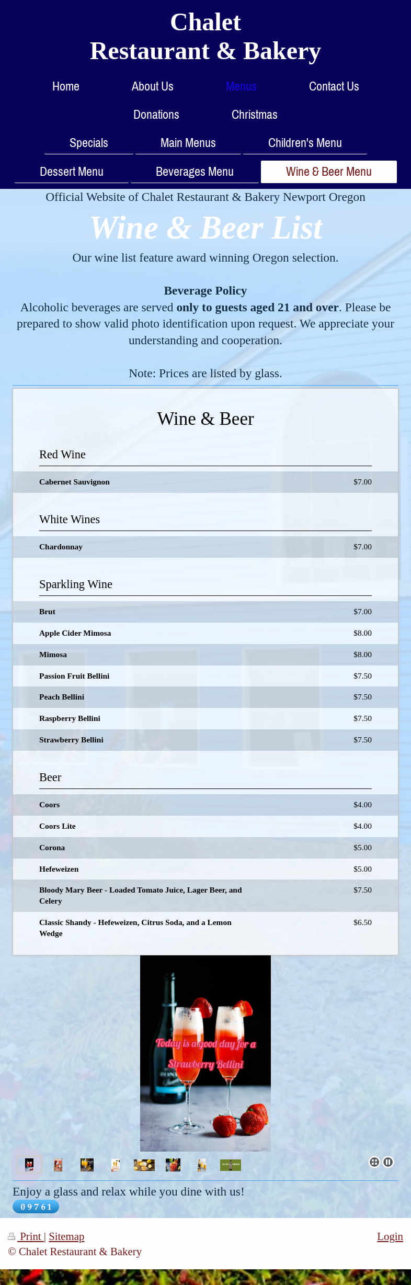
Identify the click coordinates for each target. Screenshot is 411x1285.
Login (390, 1236)
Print (26, 1236)
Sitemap (66, 1236)
